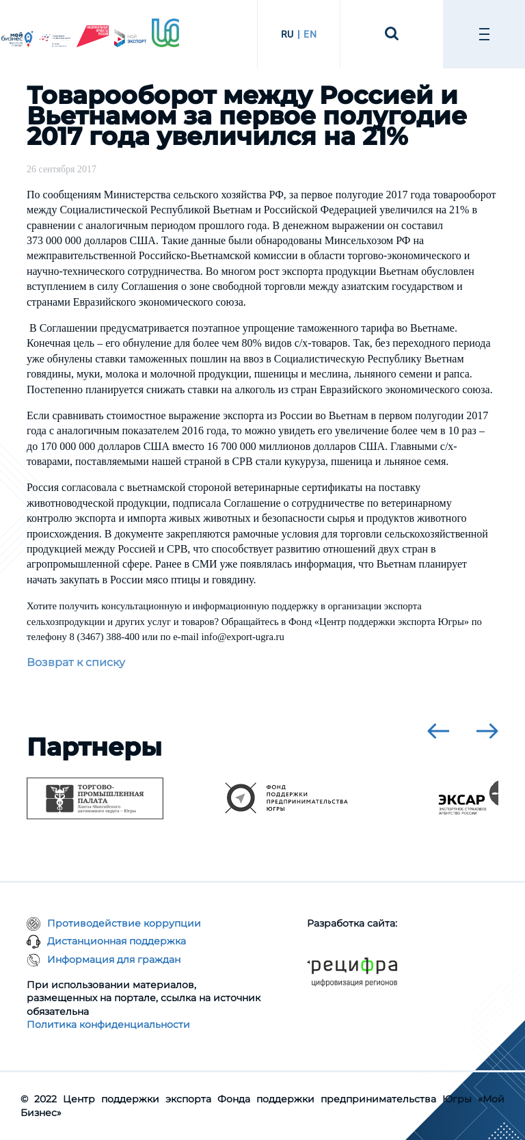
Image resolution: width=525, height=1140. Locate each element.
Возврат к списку (76, 662)
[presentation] (438, 731)
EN (310, 34)
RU (287, 34)
